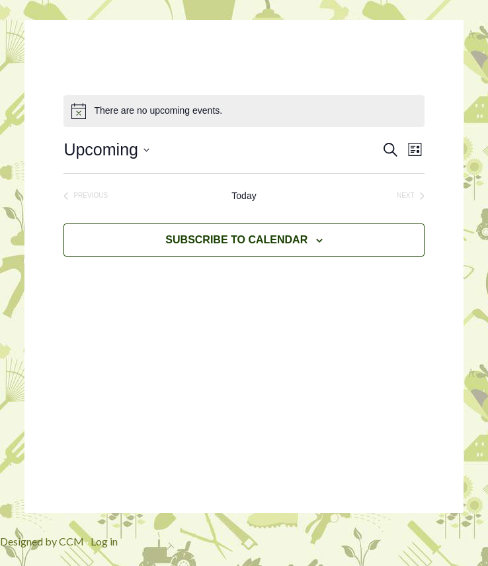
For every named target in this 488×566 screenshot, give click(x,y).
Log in (104, 541)
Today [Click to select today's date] (243, 195)
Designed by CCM (42, 541)
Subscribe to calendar (236, 239)
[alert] (243, 111)
